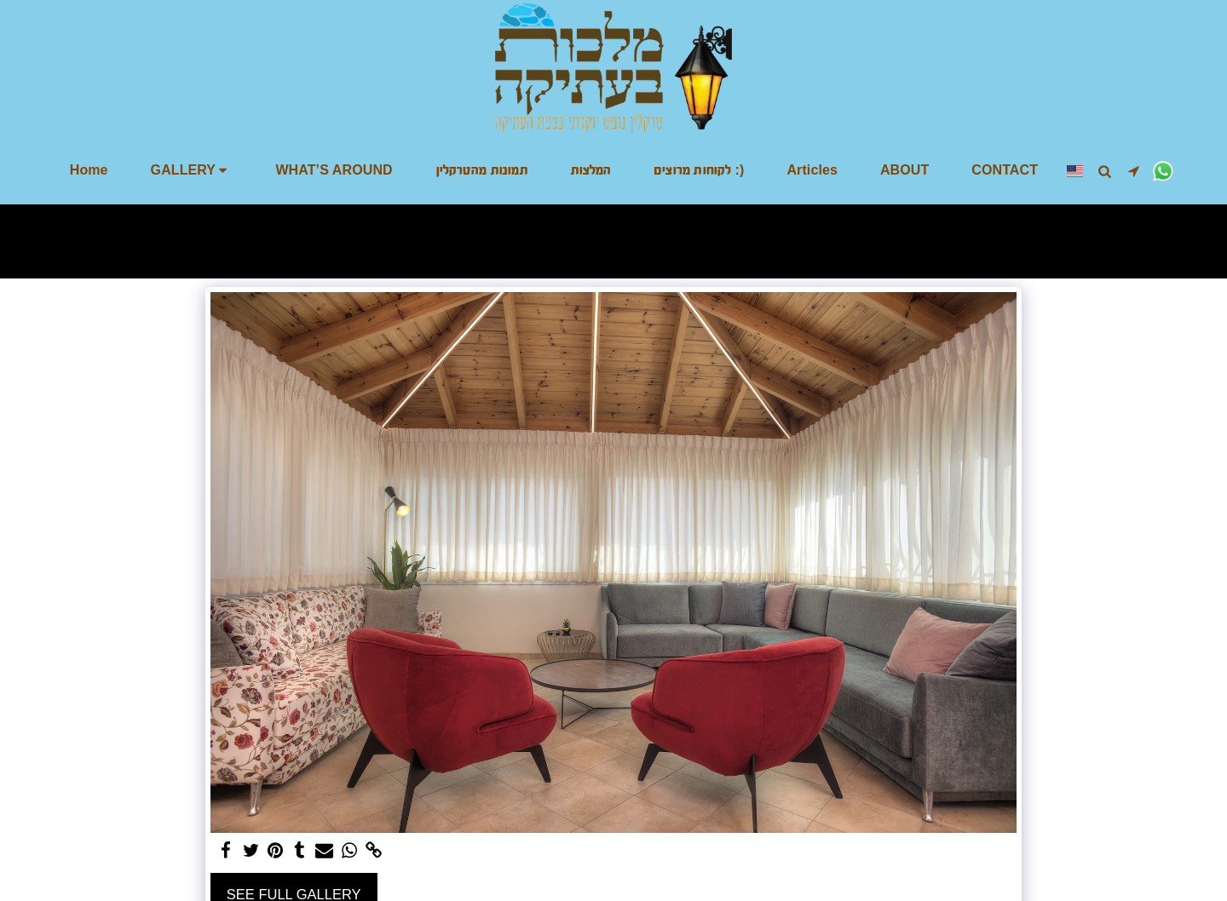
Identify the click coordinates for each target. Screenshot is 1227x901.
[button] (192, 170)
